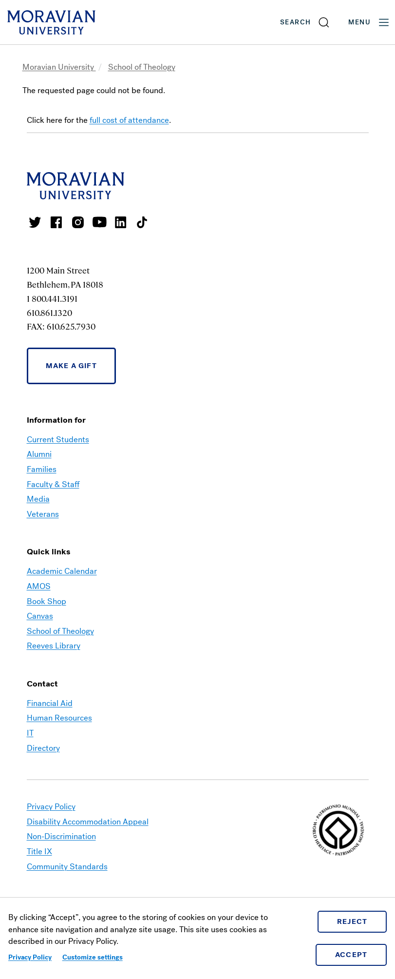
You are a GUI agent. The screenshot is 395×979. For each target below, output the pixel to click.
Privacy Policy (30, 957)
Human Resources (59, 718)
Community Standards (67, 866)
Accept (351, 954)
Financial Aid (50, 703)
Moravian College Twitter (35, 222)
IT (30, 733)
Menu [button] (369, 22)
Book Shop (46, 601)
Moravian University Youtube (99, 222)
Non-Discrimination (61, 836)
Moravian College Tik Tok (142, 222)
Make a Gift (71, 366)
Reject (352, 921)
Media (38, 499)
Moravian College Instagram (78, 222)
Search (295, 22)
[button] (305, 22)
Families (41, 469)
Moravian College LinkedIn (120, 222)
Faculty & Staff (53, 484)
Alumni (39, 454)
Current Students (58, 439)
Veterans (43, 514)
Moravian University (59, 67)
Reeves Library (53, 645)
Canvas (40, 616)
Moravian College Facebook (56, 222)
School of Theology (141, 67)
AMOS (39, 586)
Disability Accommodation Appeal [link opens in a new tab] (88, 821)
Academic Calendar (62, 571)
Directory (43, 748)
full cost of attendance (129, 120)
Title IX (39, 851)
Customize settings (92, 957)
